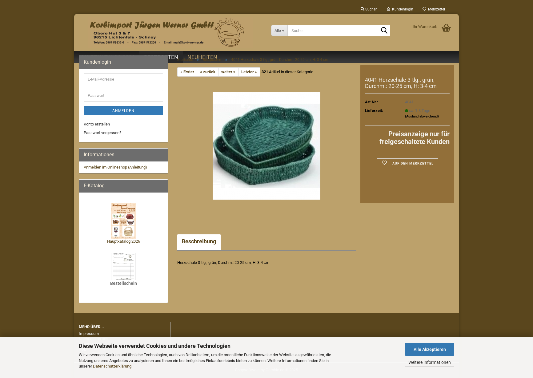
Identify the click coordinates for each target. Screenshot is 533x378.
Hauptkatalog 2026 (123, 241)
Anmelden (123, 111)
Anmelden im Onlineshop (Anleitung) (115, 167)
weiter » (228, 72)
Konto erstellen (97, 124)
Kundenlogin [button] (400, 9)
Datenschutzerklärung (112, 366)
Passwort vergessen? (102, 132)
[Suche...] (279, 30)
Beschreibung (199, 241)
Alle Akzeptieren (430, 349)
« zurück (207, 72)
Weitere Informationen (429, 362)
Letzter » (249, 72)
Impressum (89, 334)
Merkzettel (434, 9)
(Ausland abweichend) (422, 116)
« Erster (187, 72)
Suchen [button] (369, 9)
